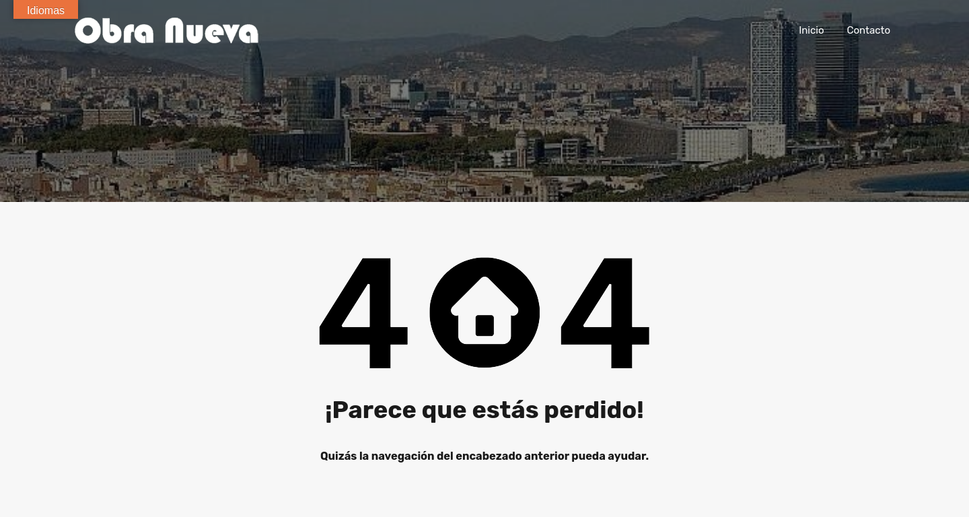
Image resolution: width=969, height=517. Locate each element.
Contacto (868, 30)
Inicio (811, 30)
